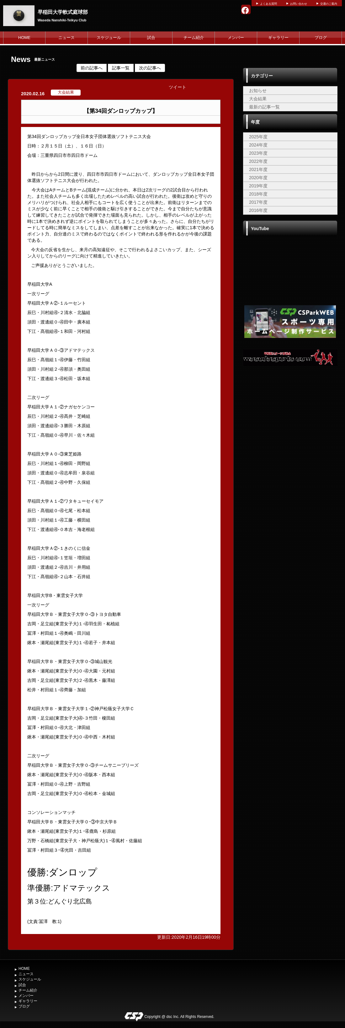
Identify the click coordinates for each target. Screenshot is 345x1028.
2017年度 (258, 202)
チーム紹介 (193, 37)
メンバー (236, 37)
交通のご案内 (328, 3)
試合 (151, 37)
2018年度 (258, 193)
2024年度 (258, 144)
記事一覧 (121, 67)
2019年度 (258, 185)
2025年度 (258, 136)
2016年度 (258, 210)
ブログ (321, 37)
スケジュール (109, 37)
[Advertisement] (290, 422)
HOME (24, 37)
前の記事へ (92, 67)
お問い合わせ (298, 3)
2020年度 (258, 177)
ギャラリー (278, 37)
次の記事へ (150, 67)
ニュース (66, 37)
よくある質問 (268, 3)
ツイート (177, 87)
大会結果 (258, 98)
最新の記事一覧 (264, 106)
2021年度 (258, 169)
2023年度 (258, 153)
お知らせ (258, 90)
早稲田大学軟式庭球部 (63, 12)
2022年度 (258, 161)
